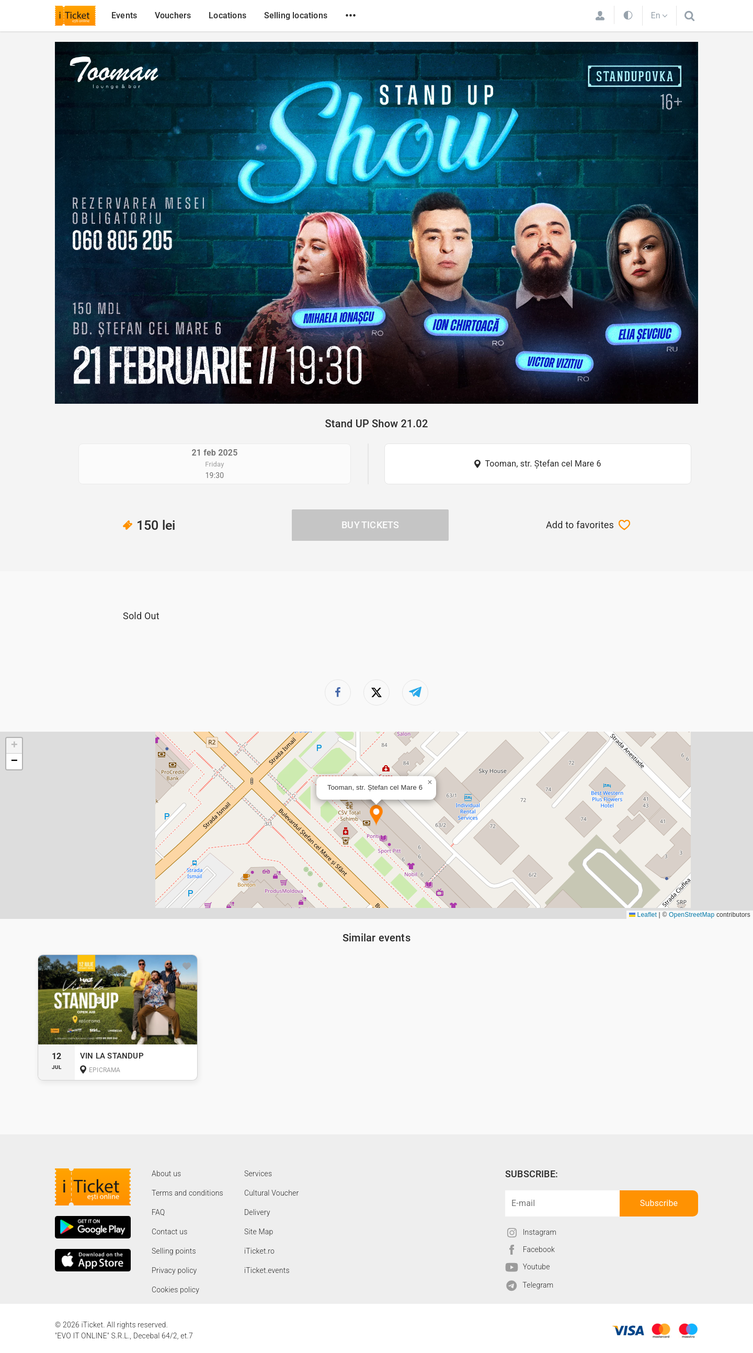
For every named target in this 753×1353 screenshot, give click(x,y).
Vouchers (173, 15)
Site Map (258, 1231)
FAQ (158, 1212)
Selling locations (295, 15)
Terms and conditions (187, 1193)
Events (124, 15)
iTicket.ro (259, 1251)
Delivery (257, 1212)
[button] (376, 815)
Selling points (174, 1251)
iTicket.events (267, 1270)
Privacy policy (174, 1270)
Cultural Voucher (271, 1193)
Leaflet (643, 914)
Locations (227, 15)
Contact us (170, 1231)
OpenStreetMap (691, 914)
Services (258, 1173)
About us (166, 1173)
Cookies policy (175, 1290)
